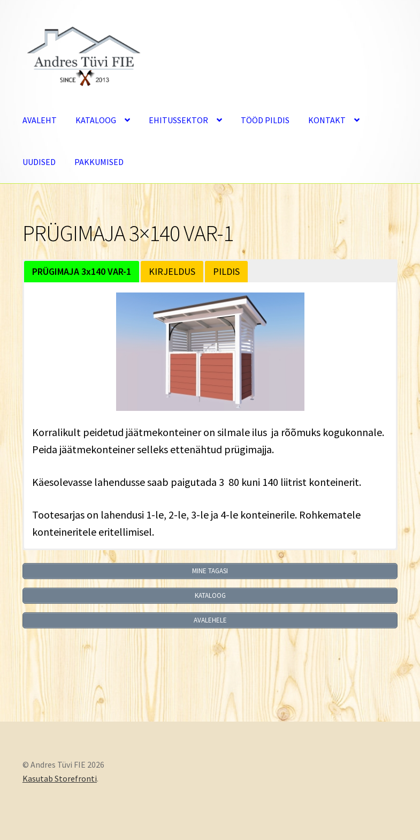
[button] (81, 271)
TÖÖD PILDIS (265, 120)
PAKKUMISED (99, 161)
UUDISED (39, 161)
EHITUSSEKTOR (178, 120)
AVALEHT (39, 120)
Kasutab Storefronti (59, 778)
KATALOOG (95, 120)
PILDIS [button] (226, 271)
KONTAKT (327, 120)
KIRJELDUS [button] (172, 271)
